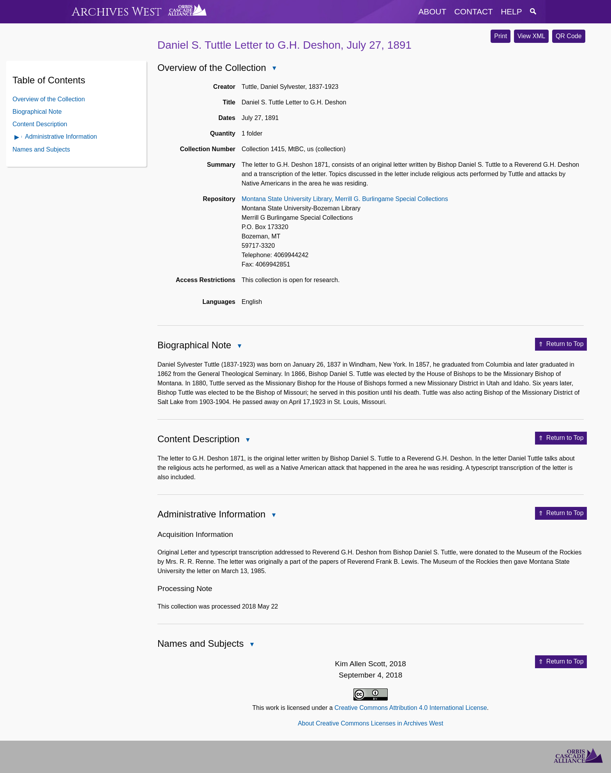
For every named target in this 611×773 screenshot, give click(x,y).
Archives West (117, 12)
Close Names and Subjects (251, 645)
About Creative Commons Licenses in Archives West (370, 723)
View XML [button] (531, 36)
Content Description (39, 124)
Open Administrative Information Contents (17, 138)
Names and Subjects (41, 149)
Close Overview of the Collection (274, 69)
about (433, 11)
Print (500, 36)
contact (473, 11)
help (511, 11)
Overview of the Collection (48, 99)
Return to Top (561, 344)
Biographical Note (37, 111)
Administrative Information (61, 136)
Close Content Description (247, 440)
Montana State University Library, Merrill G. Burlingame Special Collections (345, 199)
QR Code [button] (569, 36)
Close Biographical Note (239, 346)
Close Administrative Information (273, 516)
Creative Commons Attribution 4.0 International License (410, 707)
